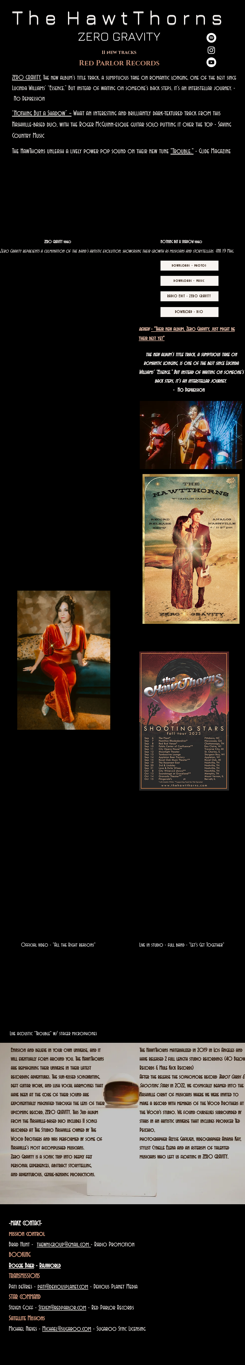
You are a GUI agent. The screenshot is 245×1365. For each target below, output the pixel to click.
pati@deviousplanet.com (63, 1286)
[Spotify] (211, 38)
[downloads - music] (189, 281)
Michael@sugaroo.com (66, 1329)
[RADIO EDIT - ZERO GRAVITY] (189, 296)
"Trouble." (182, 151)
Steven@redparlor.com (62, 1307)
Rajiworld (50, 1265)
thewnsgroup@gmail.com (64, 1244)
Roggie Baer (21, 1265)
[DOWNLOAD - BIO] (189, 312)
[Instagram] (211, 50)
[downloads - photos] (189, 266)
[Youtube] (211, 62)
